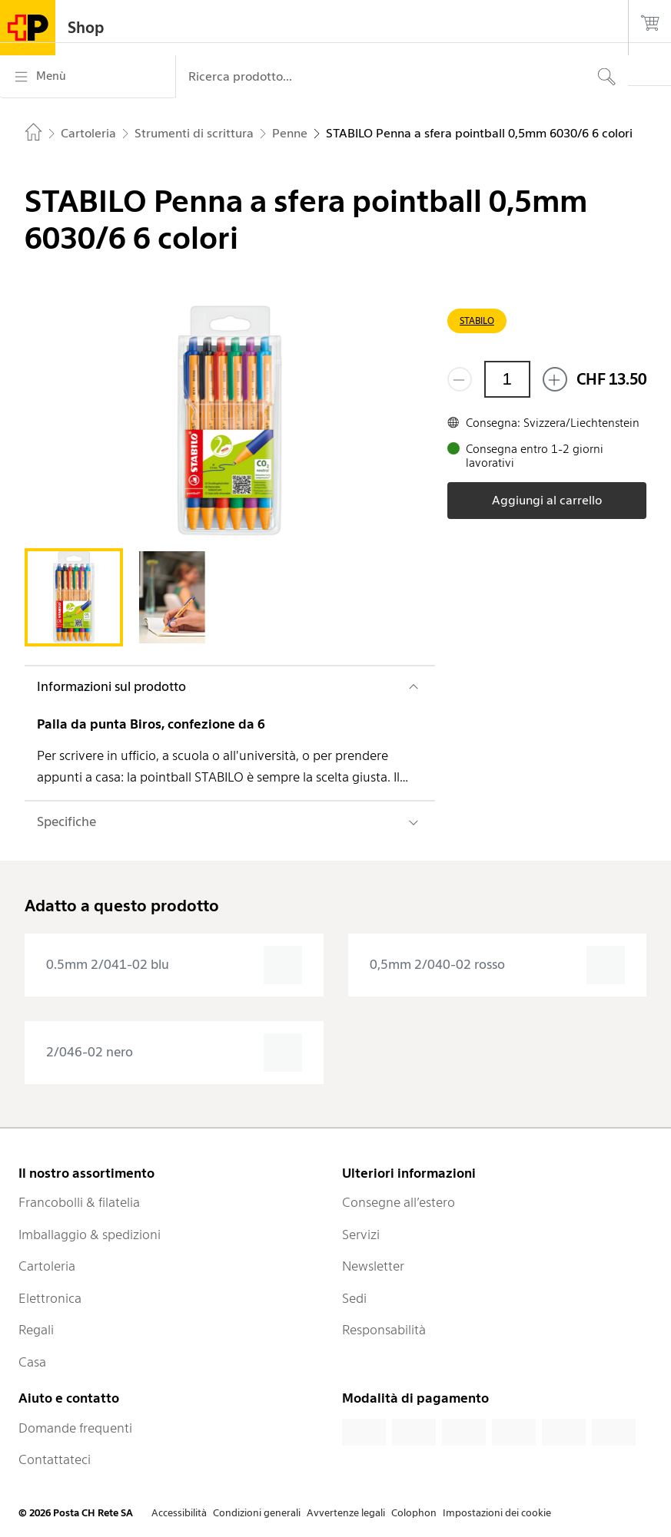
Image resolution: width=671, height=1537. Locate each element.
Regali (36, 1329)
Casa (32, 1362)
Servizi (361, 1234)
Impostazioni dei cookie (497, 1513)
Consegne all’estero (398, 1202)
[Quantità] (507, 379)
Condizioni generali (257, 1513)
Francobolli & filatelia (79, 1202)
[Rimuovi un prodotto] (459, 379)
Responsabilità (384, 1329)
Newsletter (373, 1266)
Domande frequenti (75, 1428)
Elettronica (49, 1298)
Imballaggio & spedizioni (89, 1234)
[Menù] (87, 76)
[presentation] (174, 965)
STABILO (477, 320)
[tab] (74, 597)
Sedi (354, 1298)
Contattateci (54, 1459)
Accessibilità (179, 1513)
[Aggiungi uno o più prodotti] (555, 379)
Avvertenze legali (346, 1513)
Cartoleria (46, 1266)
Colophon (414, 1513)
